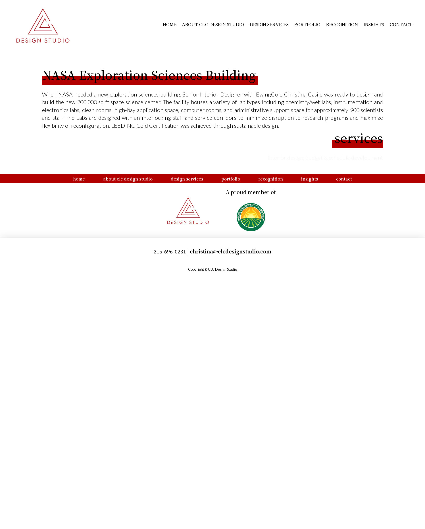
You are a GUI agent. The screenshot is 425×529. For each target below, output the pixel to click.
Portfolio (307, 23)
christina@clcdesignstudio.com (230, 505)
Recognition (342, 23)
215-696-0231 (170, 505)
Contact (401, 23)
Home (169, 23)
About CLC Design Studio (213, 23)
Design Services (269, 23)
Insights (374, 23)
